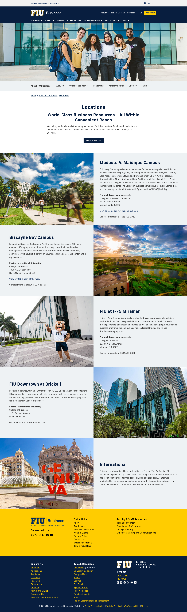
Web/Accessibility (132, 606)
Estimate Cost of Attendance (44, 597)
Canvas (77, 581)
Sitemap (144, 606)
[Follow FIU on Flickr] (136, 582)
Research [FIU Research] (35, 581)
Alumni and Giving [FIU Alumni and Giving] (39, 591)
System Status (81, 587)
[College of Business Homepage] (46, 13)
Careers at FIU (37, 594)
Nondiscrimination (82, 594)
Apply (76, 522)
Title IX (77, 597)
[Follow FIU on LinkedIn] (121, 582)
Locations (64, 95)
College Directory (125, 529)
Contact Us (131, 13)
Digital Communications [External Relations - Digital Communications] (95, 606)
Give (140, 13)
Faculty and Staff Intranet (129, 526)
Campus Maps (80, 574)
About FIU (35, 567)
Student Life (36, 584)
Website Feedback (83, 542)
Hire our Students (118, 13)
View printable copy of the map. (24, 279)
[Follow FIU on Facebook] (125, 582)
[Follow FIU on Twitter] (128, 582)
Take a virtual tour (93, 140)
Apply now (150, 13)
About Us (104, 13)
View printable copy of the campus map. (119, 211)
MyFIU (77, 577)
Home (33, 95)
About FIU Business (40, 86)
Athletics (35, 587)
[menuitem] (37, 20)
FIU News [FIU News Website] (121, 578)
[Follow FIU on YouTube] (132, 582)
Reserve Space (81, 591)
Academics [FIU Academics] (36, 574)
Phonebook (79, 567)
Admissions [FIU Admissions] (36, 571)
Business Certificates (84, 529)
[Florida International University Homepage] (45, 3)
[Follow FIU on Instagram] (118, 582)
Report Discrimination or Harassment (91, 600)
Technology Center (126, 522)
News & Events (81, 532)
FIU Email (78, 584)
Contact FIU (122, 575)
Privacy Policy (80, 536)
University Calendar (83, 571)
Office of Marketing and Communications (136, 532)
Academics (79, 526)
